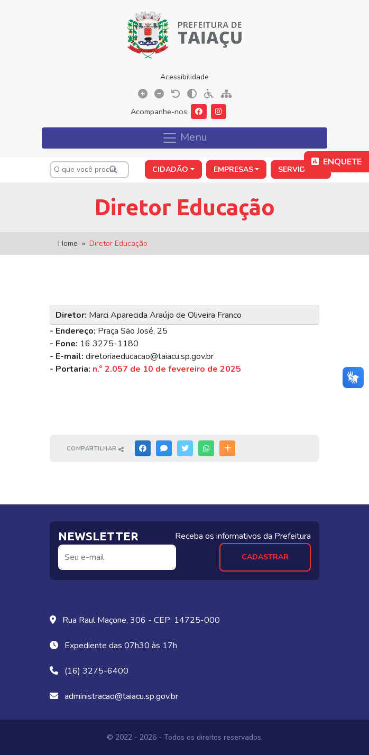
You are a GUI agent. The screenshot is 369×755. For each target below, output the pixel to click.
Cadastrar (265, 557)
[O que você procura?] (89, 169)
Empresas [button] (233, 169)
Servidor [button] (297, 169)
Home (68, 243)
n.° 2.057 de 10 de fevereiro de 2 (159, 369)
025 (233, 369)
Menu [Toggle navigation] (184, 137)
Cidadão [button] (170, 169)
